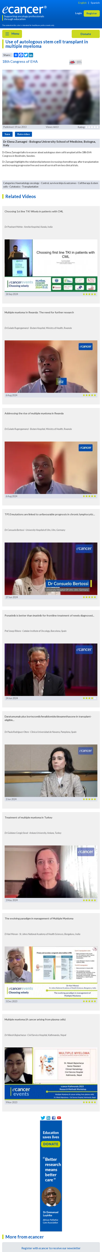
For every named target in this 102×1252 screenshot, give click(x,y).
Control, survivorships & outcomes (58, 183)
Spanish (95, 2)
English (82, 2)
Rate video (23, 134)
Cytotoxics (14, 186)
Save (7, 134)
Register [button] (91, 13)
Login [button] (78, 13)
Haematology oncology (27, 183)
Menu (12, 34)
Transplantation (30, 186)
